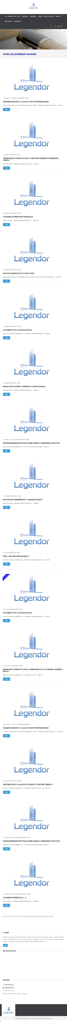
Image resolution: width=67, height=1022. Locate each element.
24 (35, 916)
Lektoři (40, 16)
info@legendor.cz (9, 987)
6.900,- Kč (60, 105)
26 (38, 916)
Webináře (33, 16)
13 (16, 916)
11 (13, 916)
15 (20, 916)
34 (52, 916)
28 (42, 916)
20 (28, 916)
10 (11, 916)
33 (50, 916)
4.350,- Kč (47, 616)
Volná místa (17, 21)
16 (21, 916)
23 (33, 916)
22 (32, 916)
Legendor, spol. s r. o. (14, 16)
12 (15, 916)
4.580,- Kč (36, 164)
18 (25, 916)
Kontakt (58, 16)
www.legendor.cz (9, 984)
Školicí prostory (49, 16)
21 (30, 916)
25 (37, 916)
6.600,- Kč (60, 731)
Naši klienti (8, 21)
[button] (61, 26)
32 (49, 916)
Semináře (25, 16)
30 (45, 916)
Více (6, 109)
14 (18, 916)
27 (40, 916)
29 (43, 916)
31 (47, 916)
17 (23, 916)
